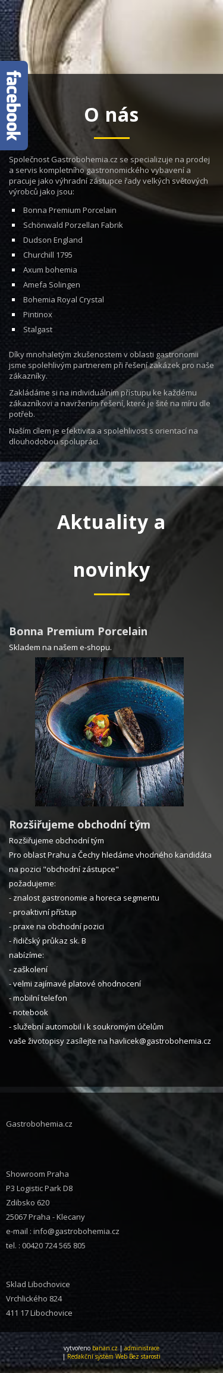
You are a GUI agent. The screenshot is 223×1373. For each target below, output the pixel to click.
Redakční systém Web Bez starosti (114, 1356)
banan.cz (105, 1348)
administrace (141, 1348)
